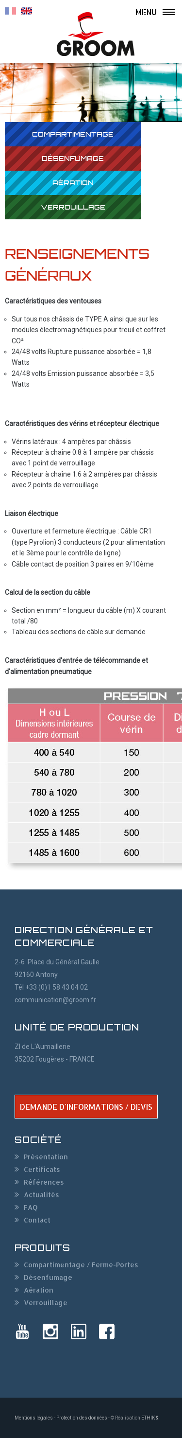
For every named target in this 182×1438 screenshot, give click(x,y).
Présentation (46, 1157)
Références (44, 1182)
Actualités (41, 1194)
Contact (37, 1220)
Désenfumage (73, 158)
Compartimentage (73, 134)
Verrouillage (73, 207)
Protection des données (81, 1417)
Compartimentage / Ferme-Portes (81, 1264)
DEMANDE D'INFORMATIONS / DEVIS (86, 1106)
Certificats (42, 1169)
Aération (73, 182)
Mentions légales (34, 1417)
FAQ (31, 1207)
